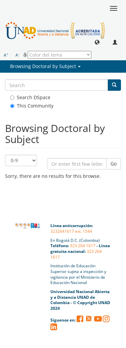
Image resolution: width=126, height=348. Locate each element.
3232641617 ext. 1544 (71, 231)
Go (114, 163)
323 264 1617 (82, 245)
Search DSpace (30, 97)
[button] (97, 42)
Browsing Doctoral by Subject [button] (45, 66)
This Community (31, 105)
